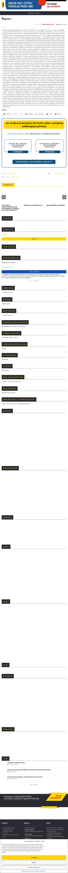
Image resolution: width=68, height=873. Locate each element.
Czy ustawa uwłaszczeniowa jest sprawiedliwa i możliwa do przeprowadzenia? (10, 206)
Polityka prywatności (40, 871)
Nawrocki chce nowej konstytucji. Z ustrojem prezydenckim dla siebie (29, 768)
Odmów (34, 862)
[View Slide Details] (42, 4)
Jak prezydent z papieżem (55, 204)
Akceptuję (34, 857)
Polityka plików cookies (28, 871)
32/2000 (14, 172)
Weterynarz (5, 358)
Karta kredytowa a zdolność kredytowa (13, 325)
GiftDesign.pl (5, 369)
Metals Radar (6, 302)
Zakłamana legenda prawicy (16, 761)
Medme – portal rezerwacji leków (12, 380)
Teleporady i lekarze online (10, 336)
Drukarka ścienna (7, 291)
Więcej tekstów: (34, 783)
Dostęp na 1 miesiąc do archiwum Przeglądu (18, 143)
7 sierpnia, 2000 (61, 23)
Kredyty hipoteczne (8, 314)
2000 (9, 172)
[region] (42, 4)
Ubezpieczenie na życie (8, 391)
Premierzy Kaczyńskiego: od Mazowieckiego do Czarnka (24, 775)
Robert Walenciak (48, 23)
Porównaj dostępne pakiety (34, 160)
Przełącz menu (34, 12)
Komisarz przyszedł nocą (33, 204)
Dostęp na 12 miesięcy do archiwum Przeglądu (50, 143)
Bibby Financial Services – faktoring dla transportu (16, 402)
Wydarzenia (15, 176)
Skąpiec (4, 347)
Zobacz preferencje (34, 867)
